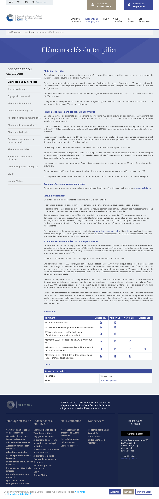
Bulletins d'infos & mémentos (96, 441)
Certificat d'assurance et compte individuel (18, 431)
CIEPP (10, 173)
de (18, 2)
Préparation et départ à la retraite (18, 469)
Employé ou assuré (18, 421)
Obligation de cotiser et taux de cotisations (17, 437)
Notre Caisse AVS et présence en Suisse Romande (70, 433)
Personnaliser (144, 491)
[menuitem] (76, 20)
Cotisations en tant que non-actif (17, 476)
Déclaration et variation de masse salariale (21, 141)
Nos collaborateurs (70, 439)
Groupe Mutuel (15, 180)
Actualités (93, 433)
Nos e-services (94, 436)
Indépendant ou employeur (44, 423)
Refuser (128, 491)
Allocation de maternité (19, 103)
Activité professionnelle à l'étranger (18, 457)
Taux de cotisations (17, 89)
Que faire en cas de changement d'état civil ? (18, 482)
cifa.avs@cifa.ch (129, 459)
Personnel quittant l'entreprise (23, 166)
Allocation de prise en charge (22, 124)
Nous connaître (71, 421)
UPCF (10, 2)
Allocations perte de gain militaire (45, 445)
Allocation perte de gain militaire (24, 117)
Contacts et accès (69, 445)
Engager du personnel (19, 96)
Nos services (96, 421)
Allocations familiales (18, 149)
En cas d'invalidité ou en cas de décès (19, 463)
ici (128, 231)
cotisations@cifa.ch (142, 188)
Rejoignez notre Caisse (98, 430)
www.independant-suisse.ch (106, 231)
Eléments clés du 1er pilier (22, 81)
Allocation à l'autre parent (21, 110)
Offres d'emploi (68, 442)
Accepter (115, 491)
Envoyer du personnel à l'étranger (45, 460)
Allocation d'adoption (18, 132)
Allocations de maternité (18, 442)
